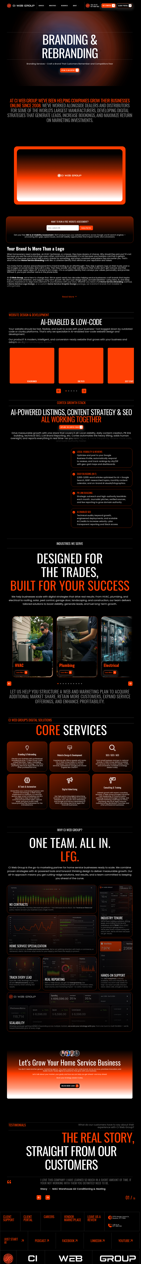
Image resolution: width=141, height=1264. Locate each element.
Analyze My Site (86, 228)
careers (49, 1216)
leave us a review (94, 1218)
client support (8, 1218)
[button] (42, 5)
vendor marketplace (72, 1218)
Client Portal (28, 1218)
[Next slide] (84, 391)
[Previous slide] (58, 391)
